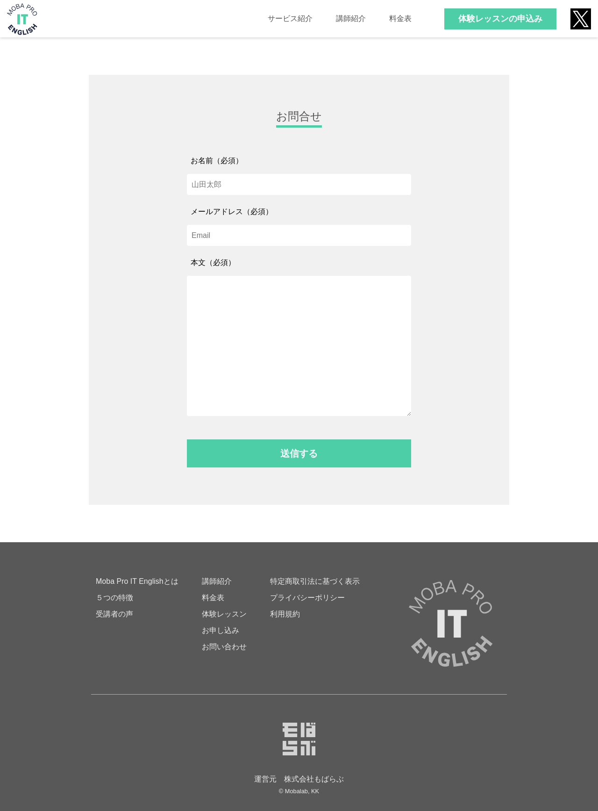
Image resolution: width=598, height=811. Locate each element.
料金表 (400, 18)
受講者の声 (114, 614)
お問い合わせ (224, 647)
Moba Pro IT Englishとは (137, 581)
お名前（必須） (217, 161)
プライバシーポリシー (307, 598)
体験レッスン (224, 614)
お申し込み (220, 630)
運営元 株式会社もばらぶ (299, 779)
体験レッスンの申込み (500, 18)
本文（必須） (213, 262)
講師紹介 (351, 18)
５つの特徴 (114, 598)
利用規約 (285, 614)
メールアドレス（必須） (232, 211)
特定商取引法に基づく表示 (315, 581)
